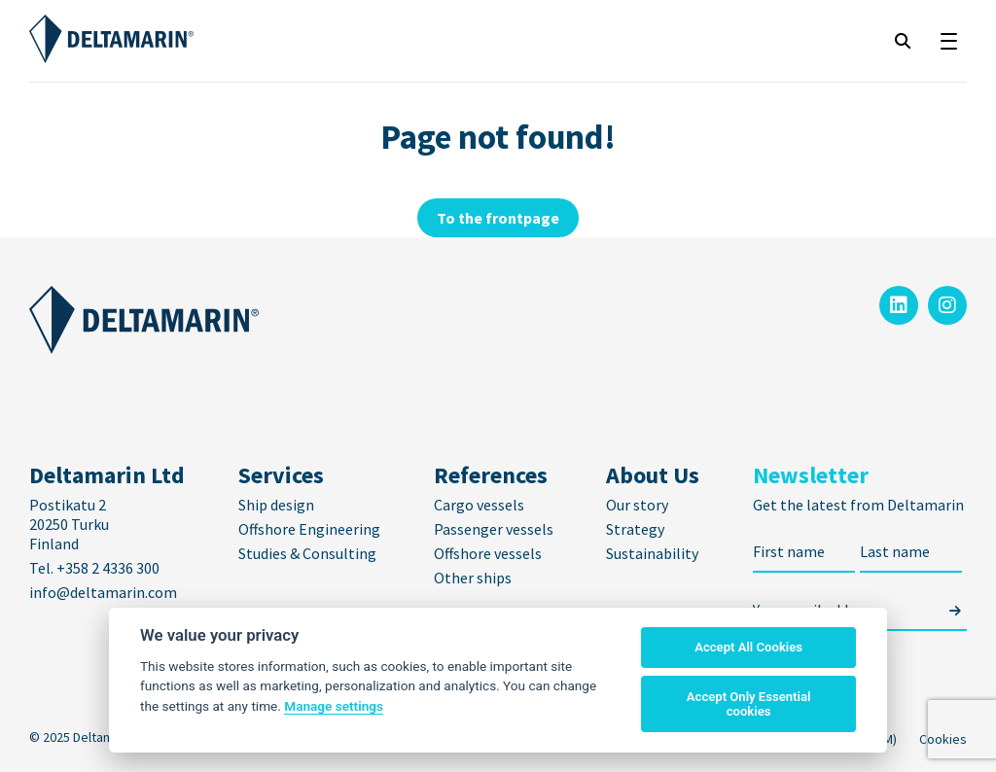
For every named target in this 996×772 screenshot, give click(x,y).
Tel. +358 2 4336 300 (95, 568)
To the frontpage (498, 218)
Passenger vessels (493, 529)
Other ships (473, 577)
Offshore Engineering (309, 529)
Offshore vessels (488, 553)
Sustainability (652, 553)
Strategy (635, 529)
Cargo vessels (479, 504)
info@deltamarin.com (103, 592)
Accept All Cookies (748, 647)
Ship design (276, 504)
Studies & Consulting (307, 553)
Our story (637, 504)
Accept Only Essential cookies (749, 704)
